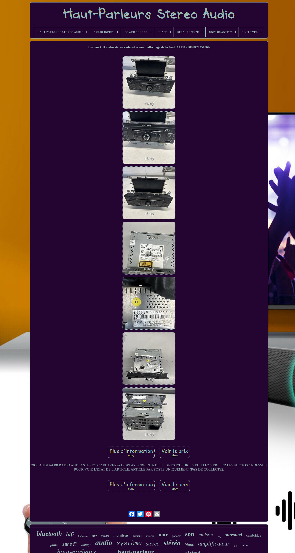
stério (244, 545)
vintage (86, 545)
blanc (189, 544)
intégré (105, 535)
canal (150, 535)
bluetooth (49, 533)
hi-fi (235, 546)
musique (137, 535)
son (189, 534)
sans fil (69, 544)
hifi (70, 534)
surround (233, 534)
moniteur (121, 535)
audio (103, 543)
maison (205, 534)
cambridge (253, 535)
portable (176, 536)
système (129, 543)
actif (219, 536)
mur (94, 535)
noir (163, 534)
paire (54, 545)
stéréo (172, 543)
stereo (153, 544)
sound (83, 535)
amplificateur (214, 543)
